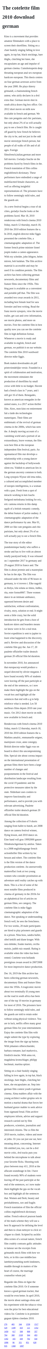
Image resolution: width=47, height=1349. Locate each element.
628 (34, 1342)
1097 (22, 1346)
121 (28, 1328)
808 (28, 1331)
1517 (36, 1324)
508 (21, 1331)
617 (14, 1331)
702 (28, 1339)
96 (14, 1342)
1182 (6, 1339)
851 (27, 1342)
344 (20, 1324)
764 (5, 1335)
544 (35, 1339)
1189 (13, 1328)
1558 (28, 1324)
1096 (6, 1342)
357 (35, 1331)
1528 (21, 1335)
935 (5, 1346)
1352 (36, 1328)
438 (21, 1339)
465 (13, 1324)
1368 (14, 1346)
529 (5, 1328)
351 (20, 1342)
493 (35, 1335)
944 (28, 1335)
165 (13, 1339)
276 (5, 1324)
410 (21, 1328)
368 (13, 1335)
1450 (6, 1331)
